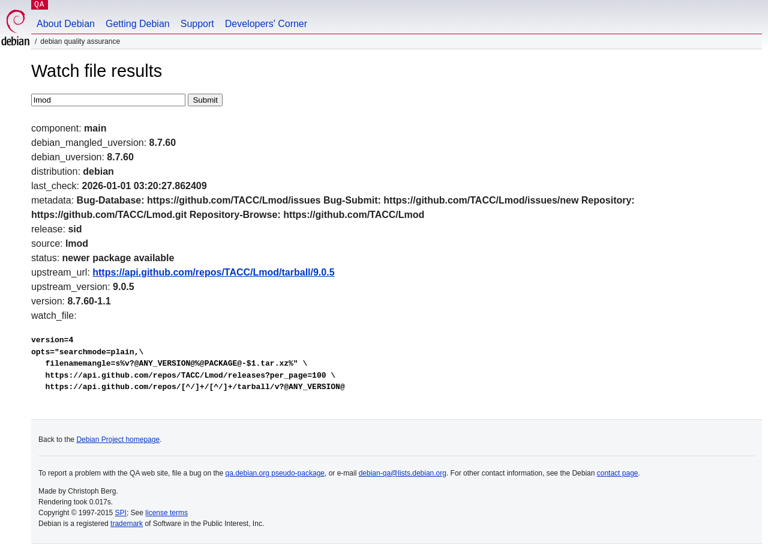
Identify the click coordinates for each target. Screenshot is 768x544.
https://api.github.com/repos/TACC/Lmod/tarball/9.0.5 (213, 272)
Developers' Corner (266, 24)
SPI (121, 513)
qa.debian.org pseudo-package (275, 473)
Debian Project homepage (118, 439)
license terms (166, 513)
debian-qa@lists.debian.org (402, 473)
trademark (126, 523)
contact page (617, 473)
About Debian (66, 24)
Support (197, 24)
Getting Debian (138, 24)
